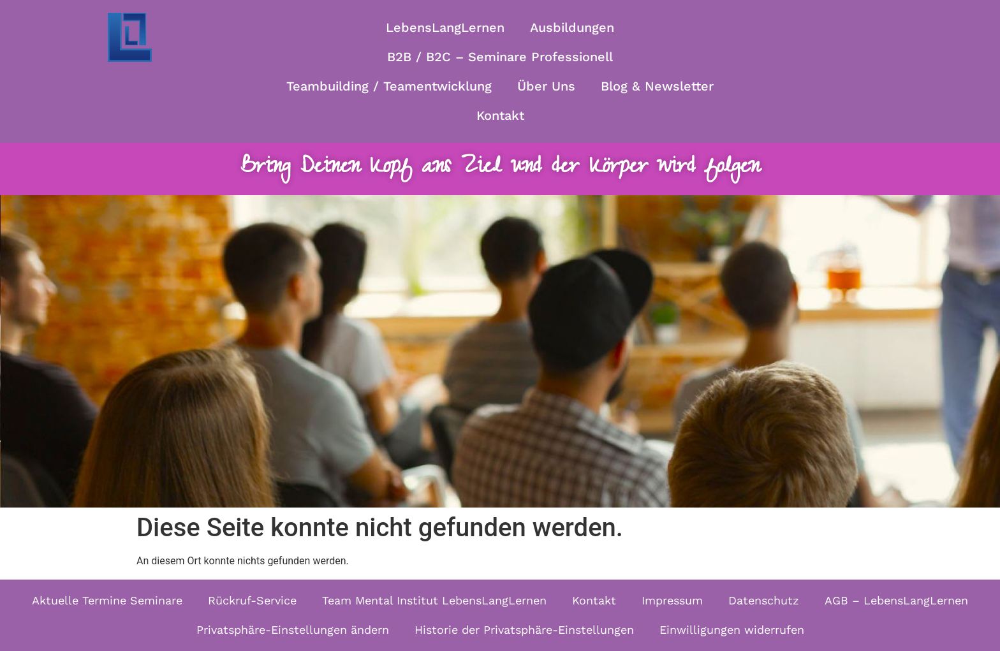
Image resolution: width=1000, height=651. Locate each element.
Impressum (672, 600)
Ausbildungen (572, 27)
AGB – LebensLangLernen (896, 600)
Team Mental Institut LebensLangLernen (434, 600)
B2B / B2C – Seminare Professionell (500, 56)
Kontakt (500, 115)
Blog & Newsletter (657, 86)
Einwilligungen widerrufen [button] (731, 629)
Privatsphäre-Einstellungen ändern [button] (292, 629)
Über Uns (546, 86)
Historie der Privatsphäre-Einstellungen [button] (524, 629)
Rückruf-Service (252, 600)
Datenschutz (763, 600)
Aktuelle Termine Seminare (107, 600)
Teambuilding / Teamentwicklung (389, 86)
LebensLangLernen (445, 27)
